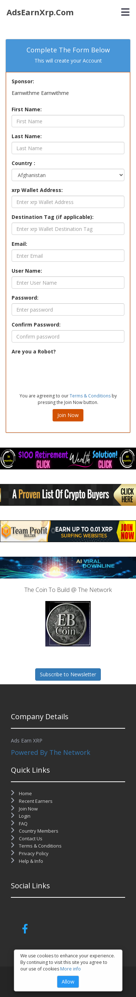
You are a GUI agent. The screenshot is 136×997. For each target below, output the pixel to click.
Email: (19, 243)
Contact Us (26, 838)
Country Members (34, 831)
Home (21, 793)
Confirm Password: (36, 324)
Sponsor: (23, 81)
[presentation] (67, 371)
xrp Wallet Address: (37, 190)
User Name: (27, 270)
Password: (25, 297)
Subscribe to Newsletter (68, 674)
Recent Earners (32, 801)
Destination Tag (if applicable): (53, 216)
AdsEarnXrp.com (40, 12)
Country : (23, 163)
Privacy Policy (30, 853)
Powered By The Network (50, 752)
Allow (68, 981)
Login (20, 816)
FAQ (19, 823)
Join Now (68, 415)
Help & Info (27, 861)
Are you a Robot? (34, 351)
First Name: (27, 109)
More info (70, 969)
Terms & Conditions (90, 396)
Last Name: (27, 136)
